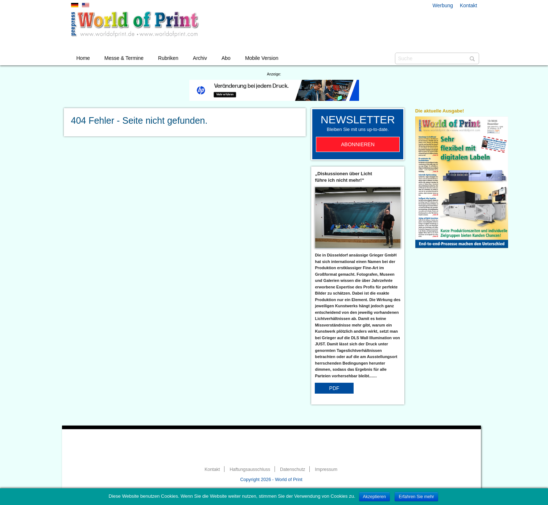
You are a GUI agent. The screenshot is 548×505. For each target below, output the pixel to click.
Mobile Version (262, 58)
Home (83, 58)
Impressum (326, 469)
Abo (226, 58)
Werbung (443, 5)
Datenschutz (292, 469)
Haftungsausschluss (250, 469)
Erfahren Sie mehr (416, 496)
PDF (334, 388)
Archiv (200, 58)
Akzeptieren (374, 496)
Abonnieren (358, 144)
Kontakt (468, 5)
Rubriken (168, 58)
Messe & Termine (124, 58)
